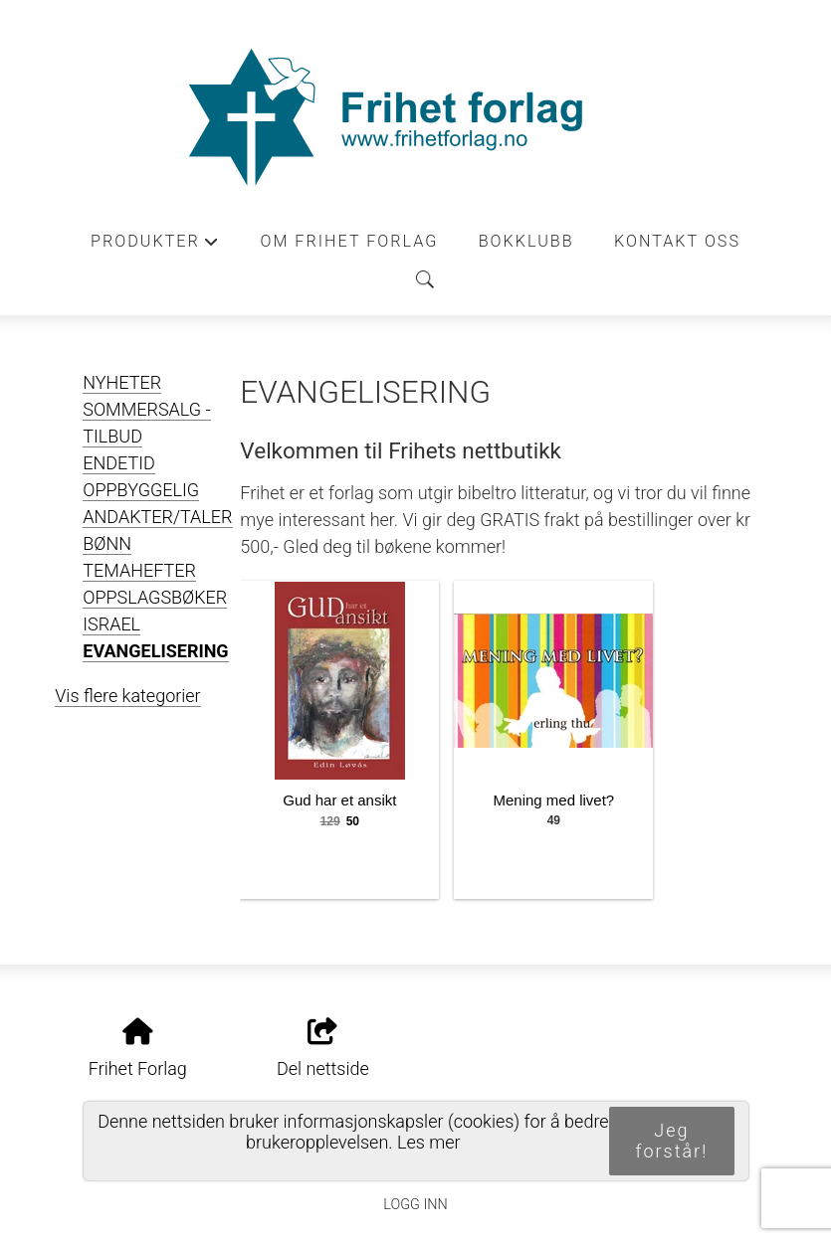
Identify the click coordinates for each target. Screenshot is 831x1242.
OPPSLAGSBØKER (155, 597)
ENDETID (119, 462)
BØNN (107, 543)
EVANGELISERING (155, 650)
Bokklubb (526, 241)
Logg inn (415, 1204)
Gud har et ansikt (339, 800)
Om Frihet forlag (349, 241)
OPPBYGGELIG (141, 489)
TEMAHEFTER (139, 570)
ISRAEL (111, 624)
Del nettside (323, 1049)
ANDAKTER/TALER (157, 516)
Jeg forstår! (671, 1140)
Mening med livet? (553, 800)
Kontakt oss (677, 241)
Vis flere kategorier (127, 695)
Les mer (429, 1142)
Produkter (155, 247)
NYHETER (122, 382)
